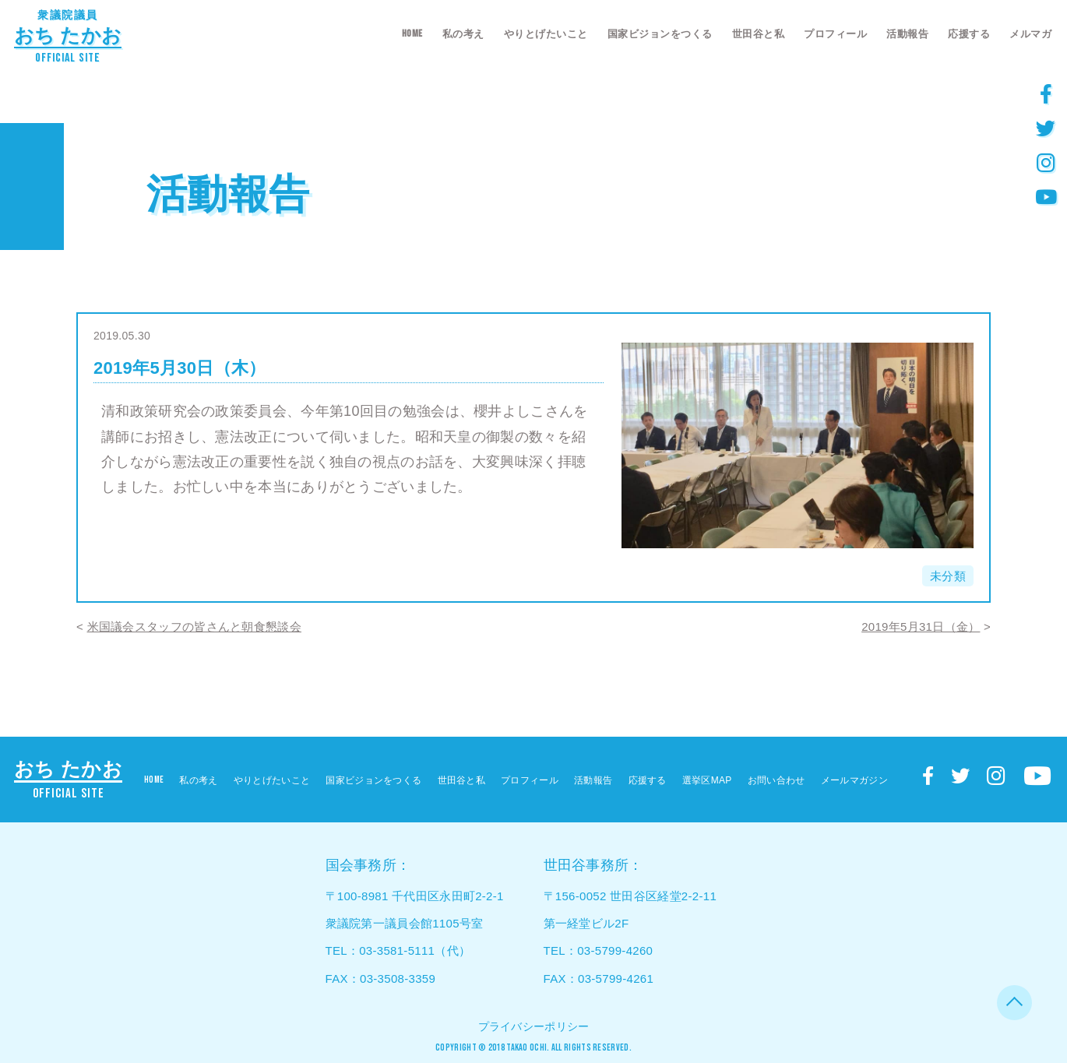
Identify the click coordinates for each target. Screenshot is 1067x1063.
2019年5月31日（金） (920, 626)
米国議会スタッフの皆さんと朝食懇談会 (194, 626)
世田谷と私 (758, 34)
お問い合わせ (776, 780)
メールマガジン (854, 780)
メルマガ (1030, 34)
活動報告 (907, 34)
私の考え (463, 34)
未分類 (948, 576)
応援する (969, 34)
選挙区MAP (707, 780)
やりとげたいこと (546, 34)
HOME (412, 33)
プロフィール (835, 34)
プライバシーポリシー (534, 1026)
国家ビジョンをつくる (660, 34)
